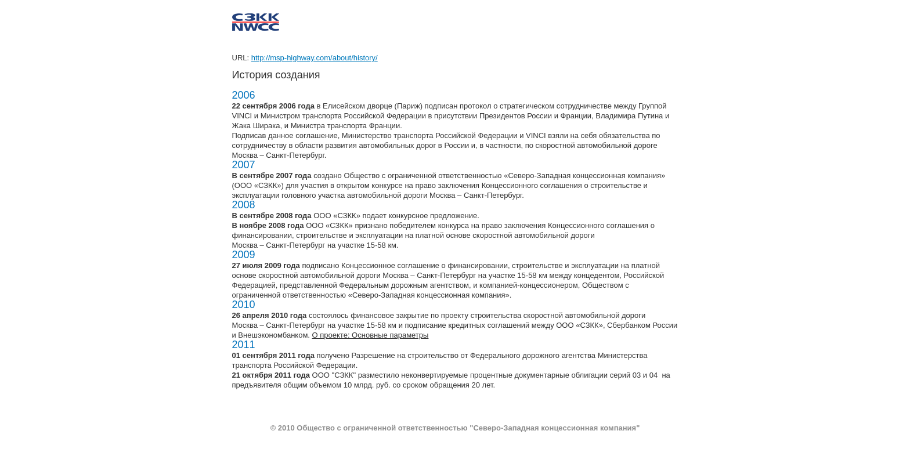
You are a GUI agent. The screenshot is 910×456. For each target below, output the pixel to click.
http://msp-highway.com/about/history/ (314, 57)
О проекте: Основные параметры (370, 335)
